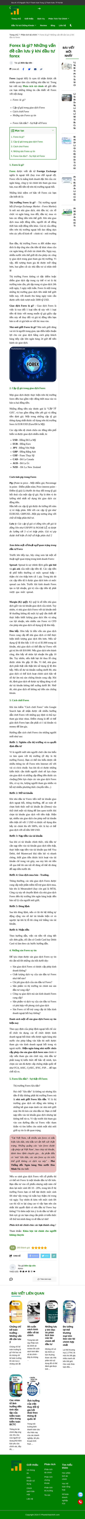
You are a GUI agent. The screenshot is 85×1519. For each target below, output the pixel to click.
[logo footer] (16, 1466)
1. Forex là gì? (17, 137)
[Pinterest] (29, 1271)
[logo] (14, 14)
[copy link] (41, 69)
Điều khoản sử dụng (31, 1480)
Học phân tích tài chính (66, 1476)
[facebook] (21, 1271)
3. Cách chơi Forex (20, 146)
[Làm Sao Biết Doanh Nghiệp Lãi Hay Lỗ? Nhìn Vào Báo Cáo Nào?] (67, 98)
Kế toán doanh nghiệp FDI (65, 1499)
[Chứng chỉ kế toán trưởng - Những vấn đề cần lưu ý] (15, 1311)
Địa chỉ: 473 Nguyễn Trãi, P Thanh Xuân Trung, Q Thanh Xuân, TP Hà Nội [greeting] (37, 3)
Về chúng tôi (31, 1471)
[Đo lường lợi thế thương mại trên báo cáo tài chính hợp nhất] (69, 1311)
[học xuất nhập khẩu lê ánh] (22, 237)
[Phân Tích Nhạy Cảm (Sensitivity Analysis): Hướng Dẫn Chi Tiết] (67, 212)
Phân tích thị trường (48, 1489)
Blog (53, 25)
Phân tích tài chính (51, 1305)
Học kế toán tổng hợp (66, 1486)
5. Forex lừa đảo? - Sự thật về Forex (28, 156)
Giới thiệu (29, 19)
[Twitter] (26, 1271)
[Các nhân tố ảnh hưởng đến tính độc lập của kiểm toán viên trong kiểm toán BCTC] (15, 1385)
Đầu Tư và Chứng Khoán (23, 25)
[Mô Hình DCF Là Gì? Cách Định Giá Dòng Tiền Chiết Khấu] (67, 141)
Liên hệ (62, 25)
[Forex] (12, 171)
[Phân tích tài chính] (33, 86)
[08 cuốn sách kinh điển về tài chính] (33, 1311)
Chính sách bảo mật (31, 1491)
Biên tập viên (26, 63)
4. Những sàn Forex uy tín (23, 151)
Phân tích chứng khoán (48, 1480)
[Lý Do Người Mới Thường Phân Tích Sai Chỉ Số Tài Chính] (67, 66)
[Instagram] (31, 1271)
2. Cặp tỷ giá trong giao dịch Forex (27, 142)
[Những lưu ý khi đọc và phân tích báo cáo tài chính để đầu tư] (51, 1311)
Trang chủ (16, 19)
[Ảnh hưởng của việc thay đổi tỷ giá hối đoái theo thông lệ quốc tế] (33, 1385)
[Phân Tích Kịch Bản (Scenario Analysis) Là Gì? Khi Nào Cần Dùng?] (67, 181)
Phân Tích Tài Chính (58, 19)
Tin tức (16, 1304)
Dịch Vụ (41, 19)
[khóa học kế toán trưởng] (42, 402)
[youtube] (34, 1271)
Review (43, 25)
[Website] (23, 1271)
